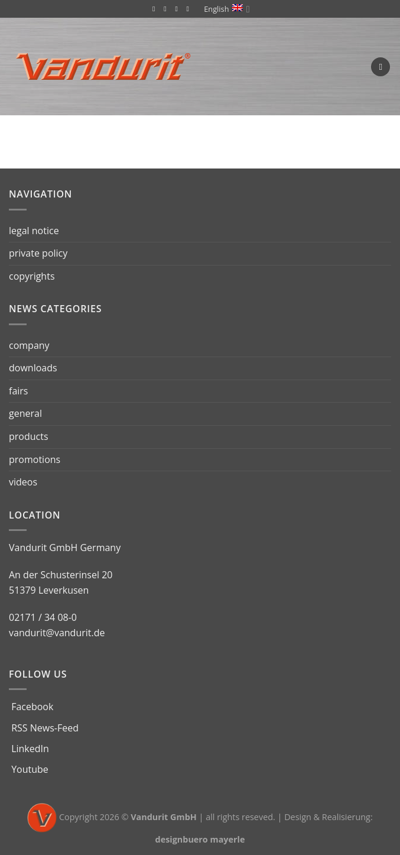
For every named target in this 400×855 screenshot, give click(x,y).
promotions (34, 459)
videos (23, 481)
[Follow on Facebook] (156, 9)
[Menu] (380, 67)
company (29, 345)
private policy (38, 253)
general (25, 413)
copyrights (32, 276)
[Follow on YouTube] (190, 9)
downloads (33, 367)
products (28, 436)
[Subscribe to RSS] (167, 9)
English (226, 9)
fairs (18, 390)
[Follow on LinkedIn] (178, 9)
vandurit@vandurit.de (57, 632)
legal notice (34, 230)
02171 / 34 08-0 (43, 617)
